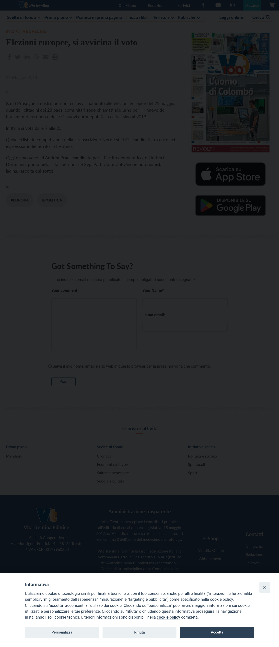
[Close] (264, 587)
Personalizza (61, 632)
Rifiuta (139, 632)
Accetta (217, 632)
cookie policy (168, 617)
